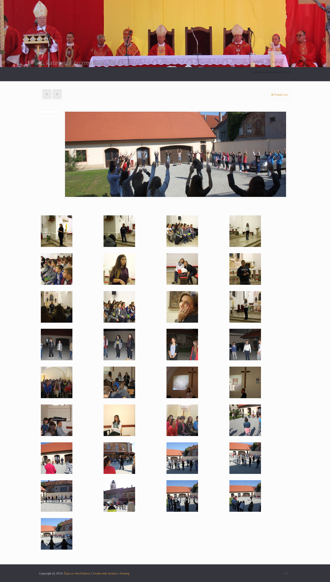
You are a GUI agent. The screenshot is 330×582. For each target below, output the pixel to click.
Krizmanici (275, 67)
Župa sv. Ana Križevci (77, 573)
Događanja (237, 67)
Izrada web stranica (105, 573)
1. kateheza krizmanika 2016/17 (271, 72)
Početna (258, 62)
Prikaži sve (279, 95)
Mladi (256, 67)
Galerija (277, 62)
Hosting (124, 573)
